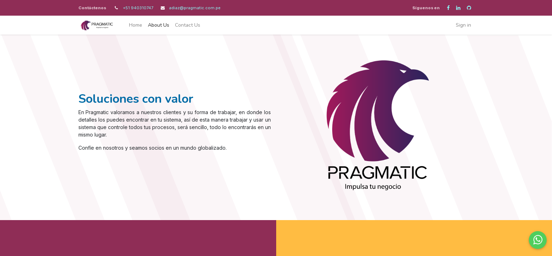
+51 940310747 (138, 7)
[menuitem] (135, 25)
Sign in (463, 25)
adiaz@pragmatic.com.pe (195, 7)
